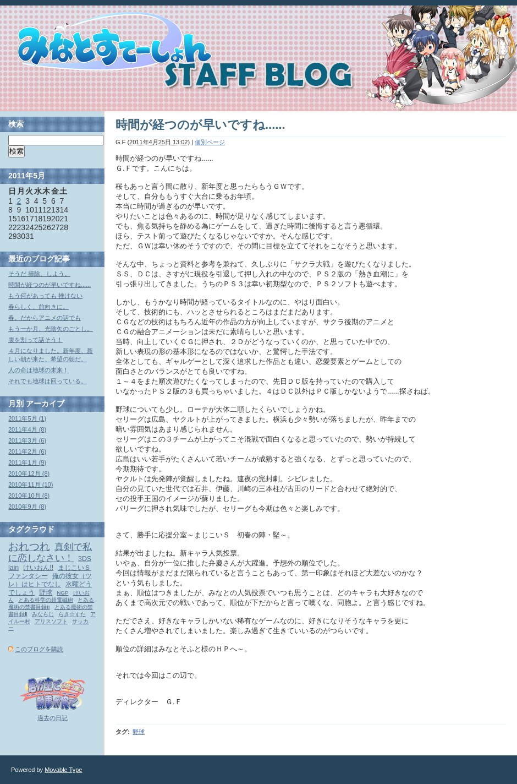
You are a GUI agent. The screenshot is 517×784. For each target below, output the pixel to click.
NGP (62, 593)
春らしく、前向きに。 (38, 306)
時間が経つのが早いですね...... (49, 284)
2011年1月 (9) (27, 462)
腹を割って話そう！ (35, 339)
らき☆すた (72, 614)
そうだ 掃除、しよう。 (39, 273)
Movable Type (63, 769)
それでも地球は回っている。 (47, 381)
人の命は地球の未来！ (38, 370)
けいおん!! (38, 567)
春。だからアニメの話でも (44, 317)
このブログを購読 (39, 649)
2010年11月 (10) (30, 484)
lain (13, 567)
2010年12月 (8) (29, 473)
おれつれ (29, 546)
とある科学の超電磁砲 (45, 600)
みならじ (43, 614)
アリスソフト (51, 621)
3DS (84, 559)
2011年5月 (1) (27, 418)
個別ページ (210, 142)
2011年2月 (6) (27, 451)
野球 (139, 731)
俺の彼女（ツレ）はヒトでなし (50, 580)
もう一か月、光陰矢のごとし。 (50, 328)
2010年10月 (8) (29, 495)
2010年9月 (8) (27, 506)
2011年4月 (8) (27, 429)
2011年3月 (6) (27, 440)
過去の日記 (52, 718)
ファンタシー (28, 576)
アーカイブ (45, 403)
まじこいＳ (74, 567)
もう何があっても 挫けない (45, 295)
